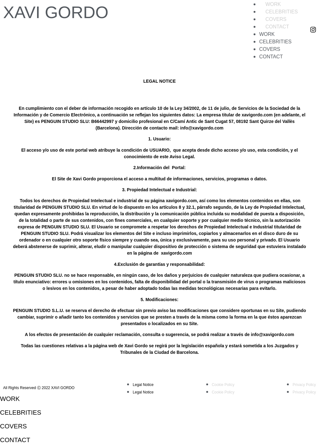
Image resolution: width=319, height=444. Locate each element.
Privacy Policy (304, 385)
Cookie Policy (223, 385)
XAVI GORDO (55, 12)
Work (273, 4)
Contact (277, 26)
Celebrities (281, 11)
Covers (276, 19)
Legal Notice (143, 385)
